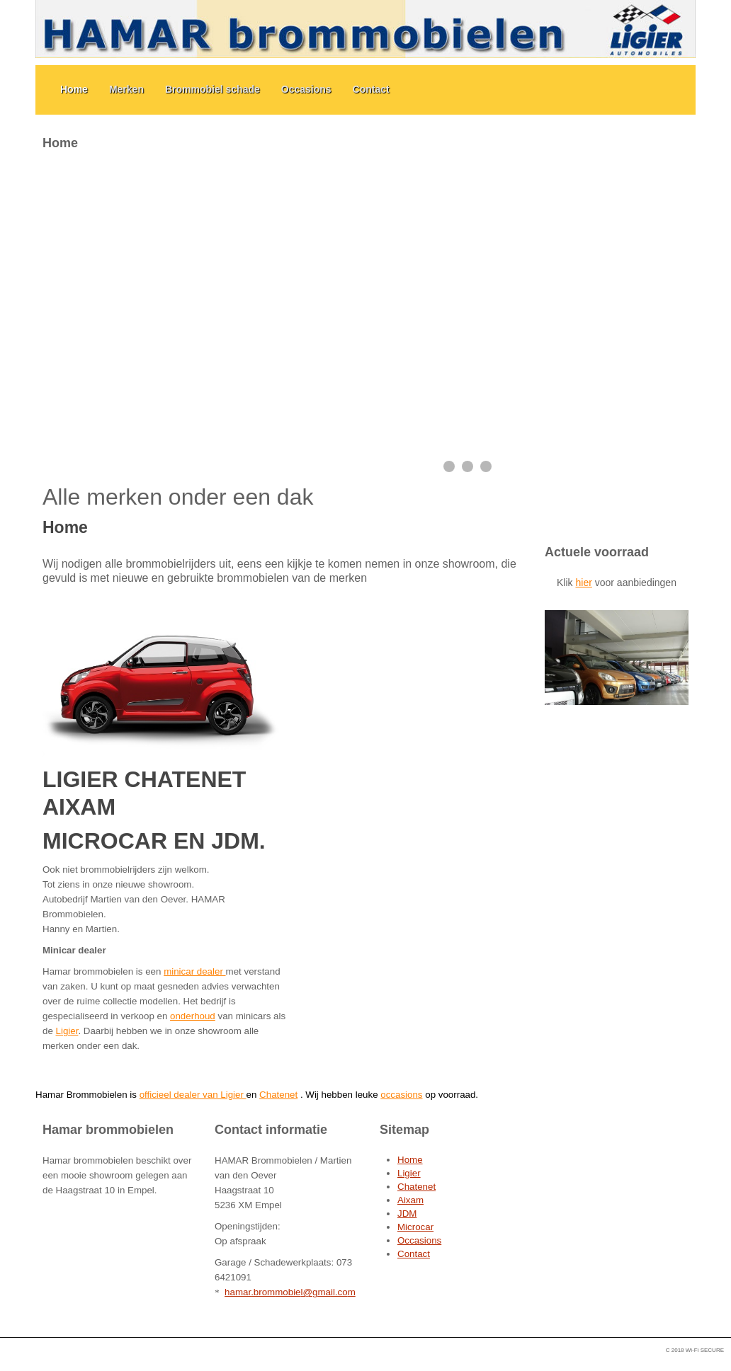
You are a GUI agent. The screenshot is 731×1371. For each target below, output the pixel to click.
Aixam (410, 1200)
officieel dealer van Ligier (193, 1094)
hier (583, 582)
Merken (126, 89)
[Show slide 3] (486, 466)
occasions (401, 1094)
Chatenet (278, 1094)
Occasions (306, 89)
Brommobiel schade (212, 89)
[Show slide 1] (449, 466)
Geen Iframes (616, 330)
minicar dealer (194, 971)
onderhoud (192, 1016)
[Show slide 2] (467, 466)
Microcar (415, 1227)
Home (74, 89)
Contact (371, 89)
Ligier (67, 1031)
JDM (406, 1213)
